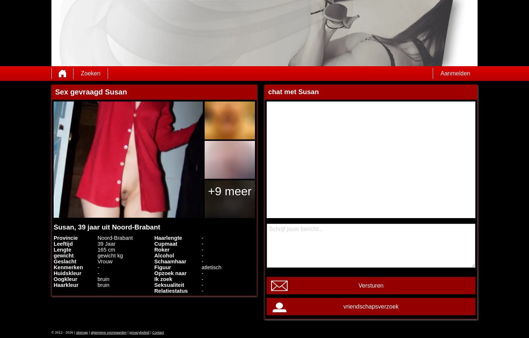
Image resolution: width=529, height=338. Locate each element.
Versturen (371, 285)
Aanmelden (455, 73)
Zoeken (90, 73)
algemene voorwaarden (109, 332)
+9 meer (229, 191)
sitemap (82, 332)
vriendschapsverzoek (371, 306)
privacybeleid (139, 332)
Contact (158, 332)
